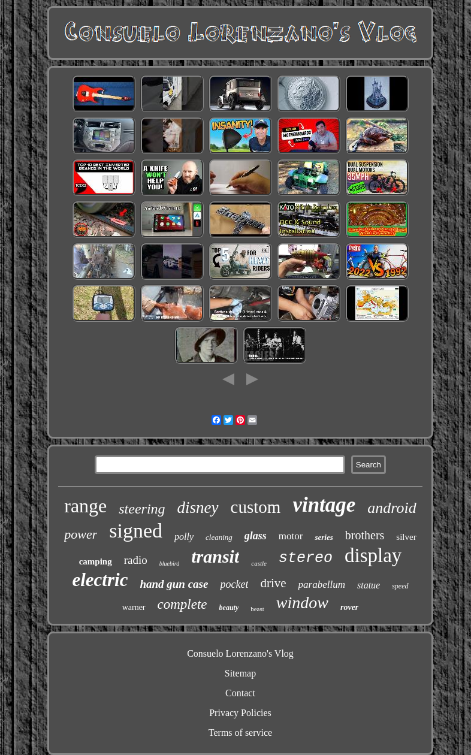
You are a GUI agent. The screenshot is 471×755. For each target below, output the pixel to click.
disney (198, 508)
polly (184, 536)
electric (100, 579)
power (80, 534)
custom (256, 507)
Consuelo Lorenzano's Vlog (240, 653)
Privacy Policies (240, 713)
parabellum (321, 584)
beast (257, 608)
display (373, 555)
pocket (234, 584)
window (302, 602)
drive (273, 583)
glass (255, 536)
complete (182, 604)
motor (291, 536)
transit (215, 556)
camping (95, 561)
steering (142, 509)
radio (135, 560)
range (85, 506)
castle (259, 563)
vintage (323, 505)
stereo (306, 558)
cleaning (219, 537)
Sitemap (240, 673)
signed (135, 531)
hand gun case (174, 584)
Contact (240, 693)
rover (349, 607)
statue (368, 585)
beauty (229, 607)
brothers (365, 535)
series (324, 537)
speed (400, 586)
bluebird (169, 563)
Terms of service (240, 732)
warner (134, 607)
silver (406, 537)
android (391, 508)
